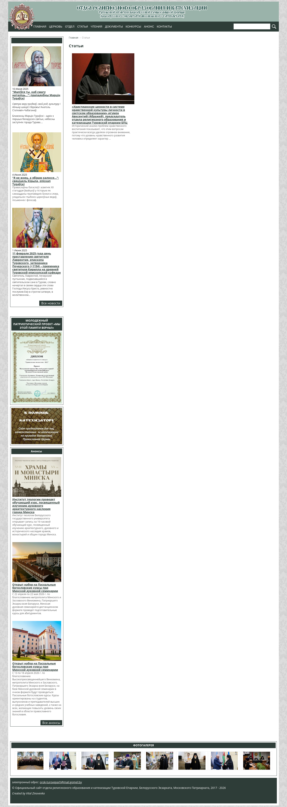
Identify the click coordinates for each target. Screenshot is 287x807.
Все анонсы (51, 723)
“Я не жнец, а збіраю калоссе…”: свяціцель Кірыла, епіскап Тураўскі (35, 181)
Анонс (149, 26)
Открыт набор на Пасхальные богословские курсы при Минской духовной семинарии (35, 588)
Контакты (164, 26)
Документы (114, 26)
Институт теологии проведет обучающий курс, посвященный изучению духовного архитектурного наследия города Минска (36, 505)
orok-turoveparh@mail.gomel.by (61, 782)
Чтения (96, 26)
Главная (39, 26)
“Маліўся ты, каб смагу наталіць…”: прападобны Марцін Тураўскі (36, 95)
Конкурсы (133, 26)
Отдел (69, 26)
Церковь (55, 26)
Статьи (82, 26)
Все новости (50, 303)
